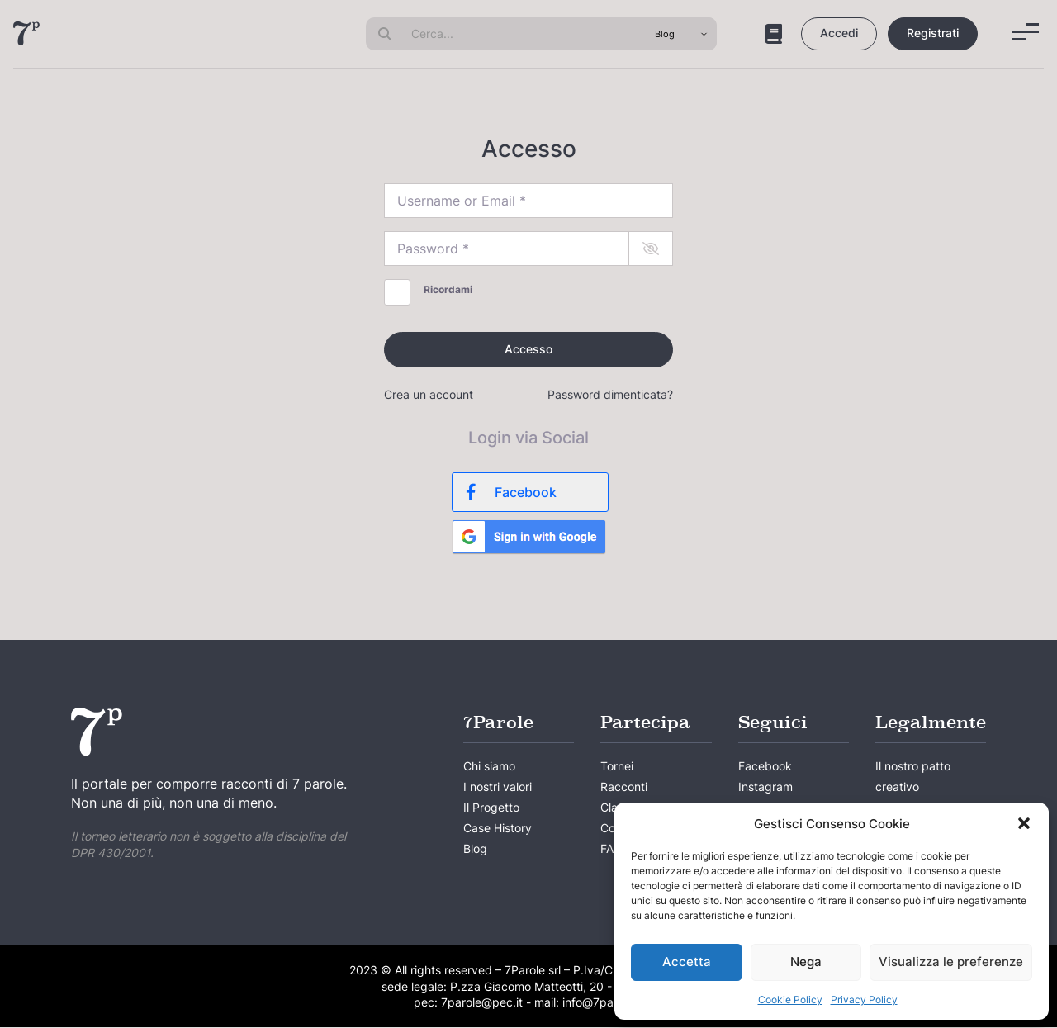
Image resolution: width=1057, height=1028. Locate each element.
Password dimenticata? (610, 394)
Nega (806, 961)
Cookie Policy (790, 999)
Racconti (623, 787)
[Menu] (1025, 31)
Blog (475, 850)
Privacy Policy (864, 999)
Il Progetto (491, 808)
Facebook (765, 767)
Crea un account (428, 394)
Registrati (933, 33)
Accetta (686, 961)
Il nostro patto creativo (912, 777)
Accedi (839, 33)
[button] (1024, 823)
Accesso (528, 349)
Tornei (616, 767)
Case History (497, 829)
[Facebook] (530, 492)
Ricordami (448, 289)
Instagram (765, 787)
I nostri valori (497, 787)
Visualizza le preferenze (951, 961)
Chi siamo (489, 767)
